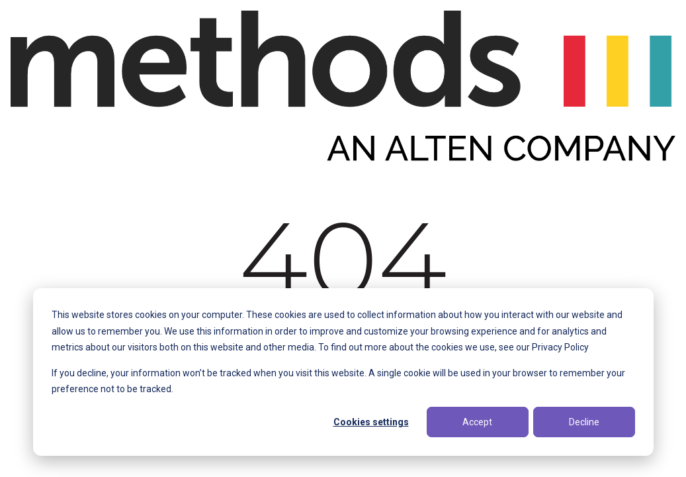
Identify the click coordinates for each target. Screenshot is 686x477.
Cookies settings (371, 422)
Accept (477, 422)
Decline (584, 422)
